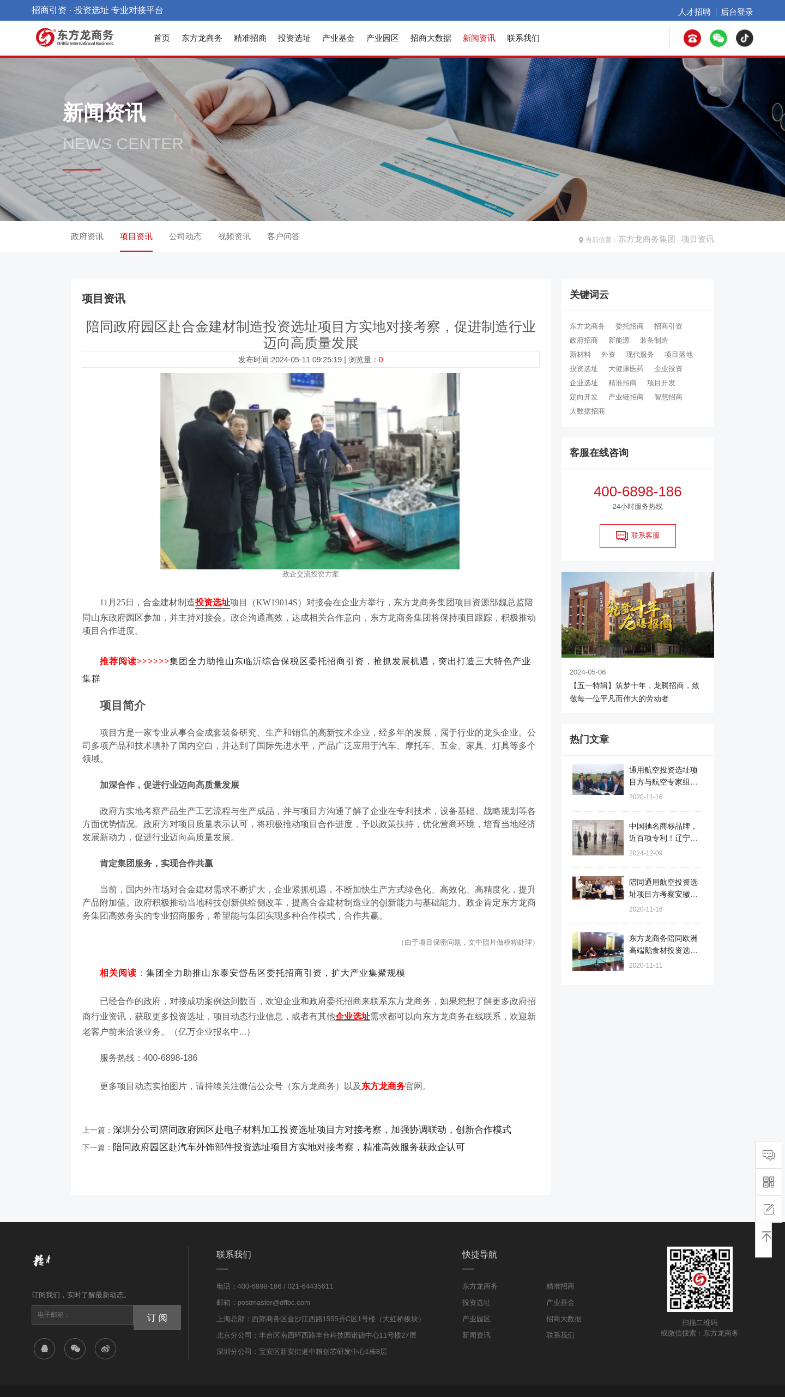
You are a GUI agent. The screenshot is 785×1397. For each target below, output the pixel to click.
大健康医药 (626, 369)
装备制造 (654, 340)
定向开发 (584, 397)
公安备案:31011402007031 (290, 1366)
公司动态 (185, 236)
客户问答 (283, 236)
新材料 (580, 354)
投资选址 (294, 37)
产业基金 (338, 37)
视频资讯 (234, 236)
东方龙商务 (202, 37)
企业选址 (584, 383)
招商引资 (668, 326)
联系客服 (638, 536)
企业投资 (668, 369)
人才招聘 (704, 10)
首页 (162, 37)
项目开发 (661, 383)
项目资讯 (701, 236)
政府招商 (584, 340)
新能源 (619, 340)
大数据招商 (587, 411)
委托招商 (629, 326)
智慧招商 (668, 397)
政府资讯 (87, 236)
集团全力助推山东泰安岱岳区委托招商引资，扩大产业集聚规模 (276, 957)
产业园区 (382, 37)
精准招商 (250, 37)
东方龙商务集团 (659, 236)
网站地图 (559, 1379)
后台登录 (740, 10)
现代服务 (640, 354)
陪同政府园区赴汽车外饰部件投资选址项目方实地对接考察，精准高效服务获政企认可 (258, 1114)
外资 (608, 354)
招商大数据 (430, 37)
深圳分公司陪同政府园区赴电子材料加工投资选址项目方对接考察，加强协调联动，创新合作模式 (277, 1101)
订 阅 (153, 1278)
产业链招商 (626, 397)
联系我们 (523, 37)
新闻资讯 (479, 37)
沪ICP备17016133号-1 (209, 1366)
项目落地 (679, 354)
